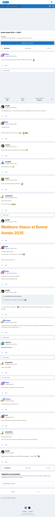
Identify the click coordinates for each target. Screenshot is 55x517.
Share (13, 492)
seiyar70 (8, 342)
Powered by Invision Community (27, 514)
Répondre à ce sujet (27, 43)
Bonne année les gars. (6, 347)
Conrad (7, 145)
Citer (6, 65)
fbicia (4, 36)
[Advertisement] (19, 20)
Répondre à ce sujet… (9, 483)
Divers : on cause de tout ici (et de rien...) (22, 38)
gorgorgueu (9, 195)
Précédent (7, 48)
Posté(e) (11, 56)
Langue (24, 511)
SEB (18, 296)
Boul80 (7, 106)
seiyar (7, 178)
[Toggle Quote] (3, 296)
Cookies (30, 511)
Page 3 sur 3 (28, 48)
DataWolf (8, 162)
